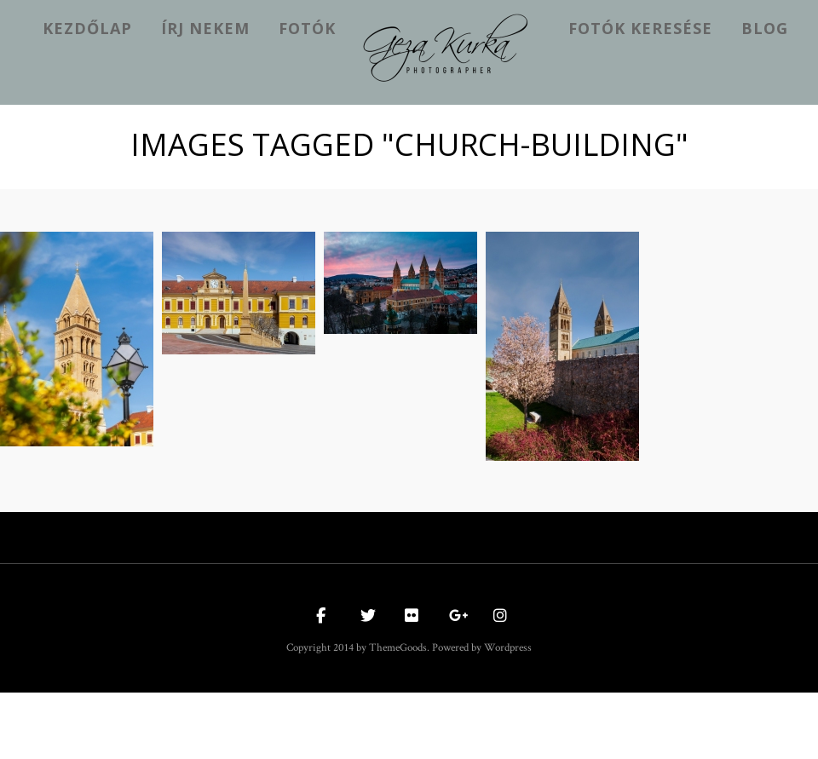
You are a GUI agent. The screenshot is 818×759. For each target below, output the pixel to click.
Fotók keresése (640, 28)
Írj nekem (205, 28)
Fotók (307, 28)
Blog (764, 28)
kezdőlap (87, 28)
